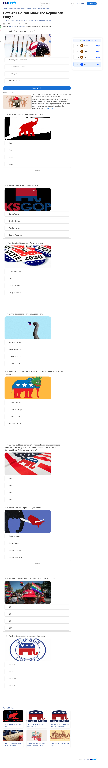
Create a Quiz (92, 3)
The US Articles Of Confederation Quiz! (60, 744)
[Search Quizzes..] (57, 4)
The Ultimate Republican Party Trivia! (12, 725)
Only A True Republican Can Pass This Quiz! (35, 725)
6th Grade (31, 20)
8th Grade (42, 20)
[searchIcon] (71, 3)
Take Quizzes (80, 3)
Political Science (10, 20)
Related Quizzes (9, 708)
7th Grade (37, 20)
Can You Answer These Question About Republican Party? (60, 725)
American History (20, 20)
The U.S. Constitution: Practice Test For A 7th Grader (12, 744)
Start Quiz (37, 88)
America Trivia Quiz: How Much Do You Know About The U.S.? (36, 744)
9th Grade (48, 20)
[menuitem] (79, 4)
